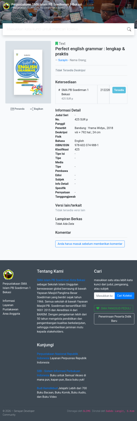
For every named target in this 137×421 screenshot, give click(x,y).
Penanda (18, 109)
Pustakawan (10, 309)
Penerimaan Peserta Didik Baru (114, 319)
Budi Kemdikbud (47, 388)
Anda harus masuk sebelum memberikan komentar (90, 244)
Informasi (9, 301)
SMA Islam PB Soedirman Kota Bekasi (61, 280)
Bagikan (36, 109)
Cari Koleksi (124, 295)
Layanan (8, 305)
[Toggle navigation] (129, 5)
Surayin (62, 60)
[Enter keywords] (104, 295)
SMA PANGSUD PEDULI (113, 308)
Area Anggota (11, 313)
